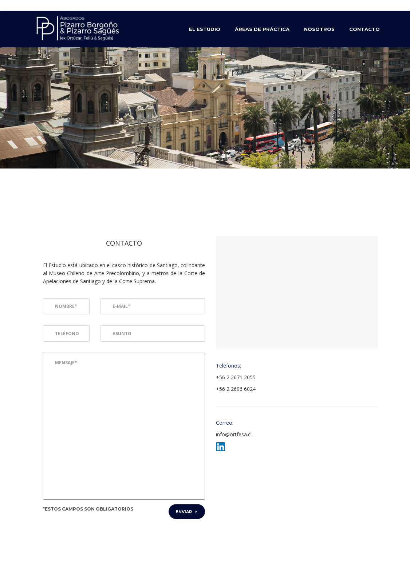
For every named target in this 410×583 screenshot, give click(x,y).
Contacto (364, 29)
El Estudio (204, 29)
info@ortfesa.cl (234, 434)
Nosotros (319, 29)
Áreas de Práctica (262, 29)
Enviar (186, 511)
